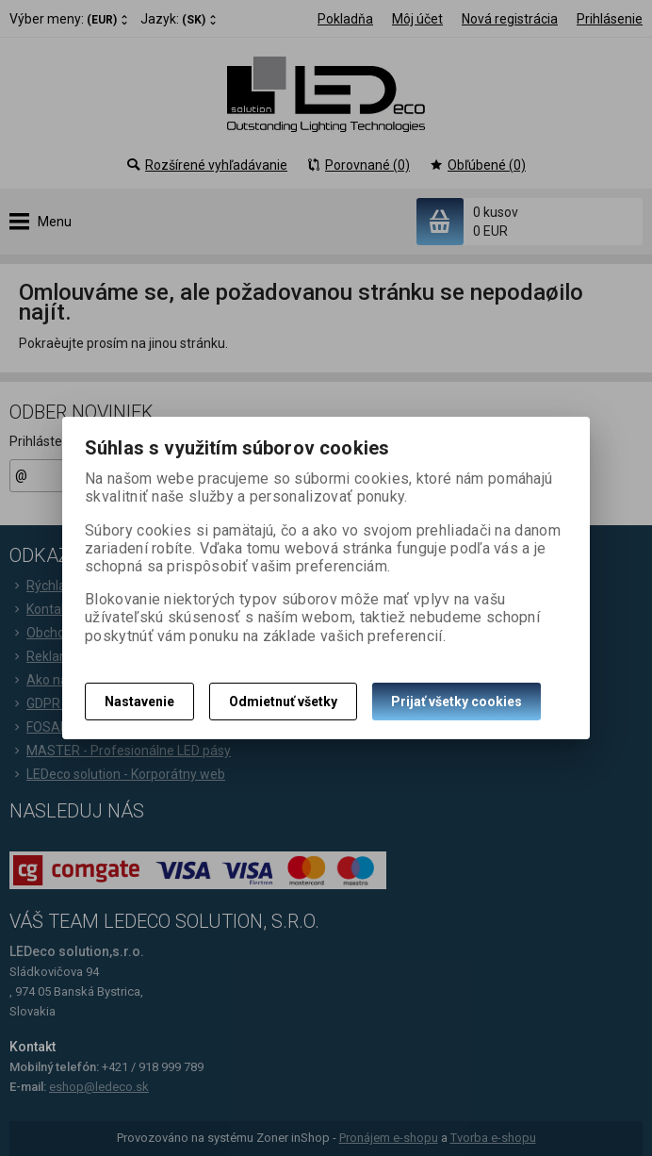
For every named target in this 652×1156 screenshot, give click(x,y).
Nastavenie (139, 701)
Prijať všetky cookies (456, 701)
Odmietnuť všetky (283, 701)
